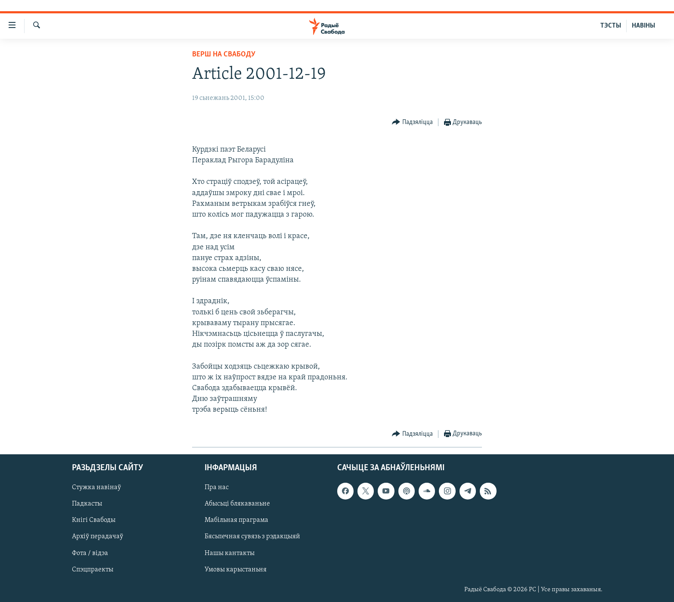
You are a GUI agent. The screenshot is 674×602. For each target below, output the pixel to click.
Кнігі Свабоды (93, 520)
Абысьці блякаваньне (237, 503)
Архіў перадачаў (97, 536)
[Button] (412, 122)
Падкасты (87, 503)
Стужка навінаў (96, 487)
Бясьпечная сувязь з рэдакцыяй (252, 536)
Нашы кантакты (230, 552)
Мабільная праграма (236, 520)
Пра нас (217, 487)
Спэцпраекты (92, 569)
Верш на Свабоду (223, 54)
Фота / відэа (90, 552)
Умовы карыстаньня (236, 569)
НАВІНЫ (643, 25)
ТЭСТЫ (610, 25)
